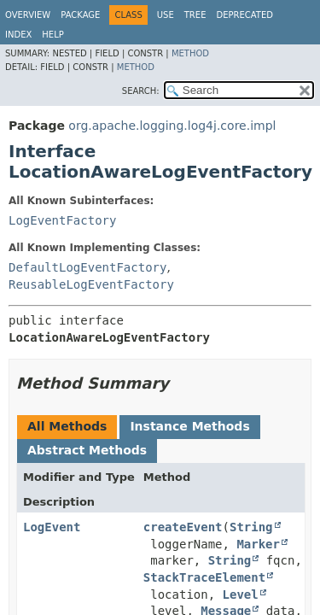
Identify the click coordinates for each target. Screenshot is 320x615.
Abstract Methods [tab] (87, 450)
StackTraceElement (204, 577)
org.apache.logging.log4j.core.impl (172, 125)
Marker (258, 544)
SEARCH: (141, 91)
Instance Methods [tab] (189, 426)
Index (18, 34)
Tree (195, 15)
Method (190, 53)
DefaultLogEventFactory (87, 267)
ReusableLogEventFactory (91, 284)
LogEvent (51, 527)
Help (52, 34)
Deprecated (244, 15)
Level (241, 594)
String (251, 527)
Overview (27, 15)
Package (80, 15)
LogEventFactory (62, 220)
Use (165, 15)
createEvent (183, 527)
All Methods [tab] (67, 426)
